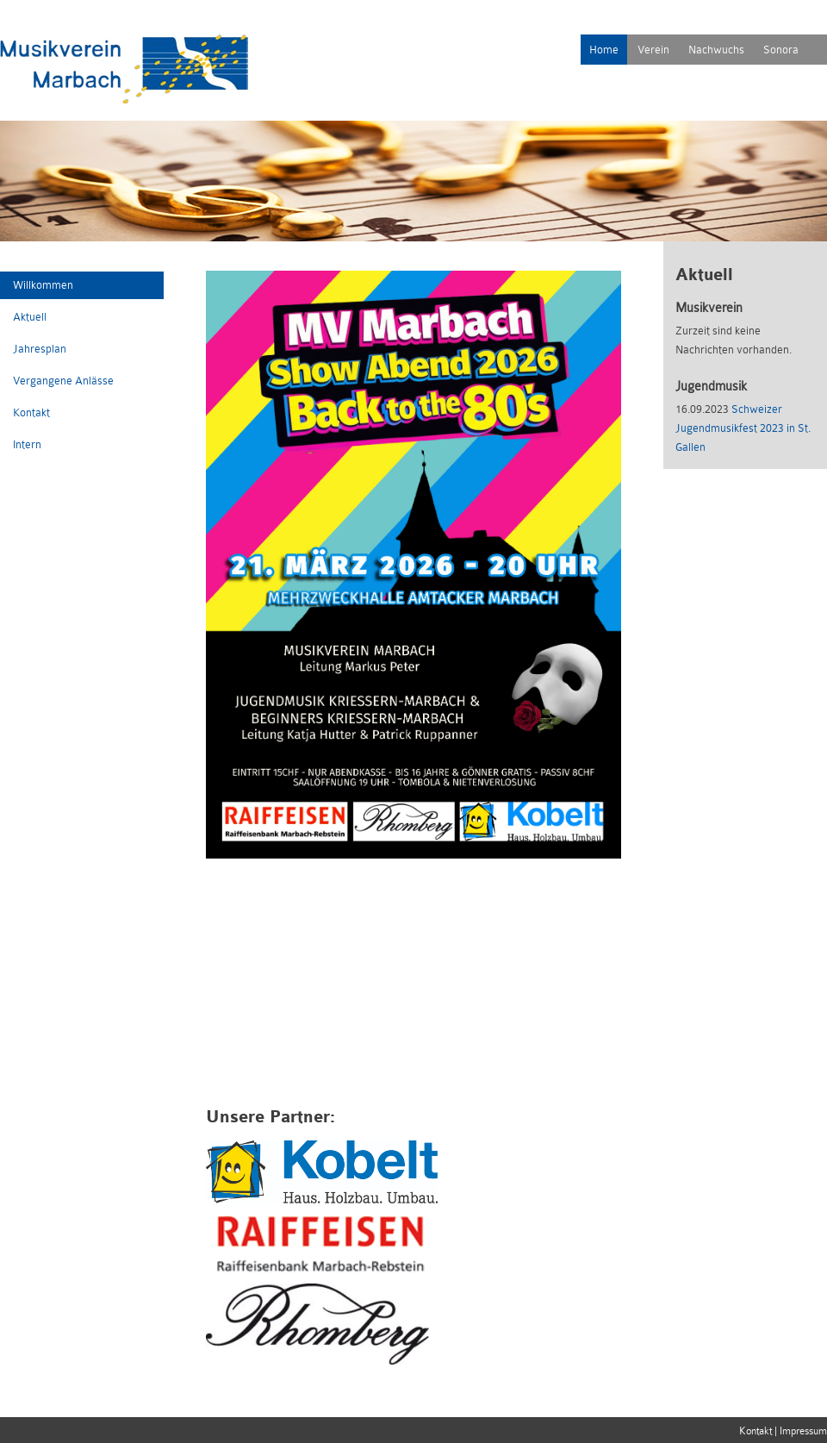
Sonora (781, 49)
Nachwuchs (716, 49)
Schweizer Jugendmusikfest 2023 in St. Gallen (743, 428)
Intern (27, 444)
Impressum (803, 1431)
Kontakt (31, 412)
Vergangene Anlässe (63, 380)
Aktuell (30, 316)
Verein (653, 49)
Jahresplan (39, 348)
